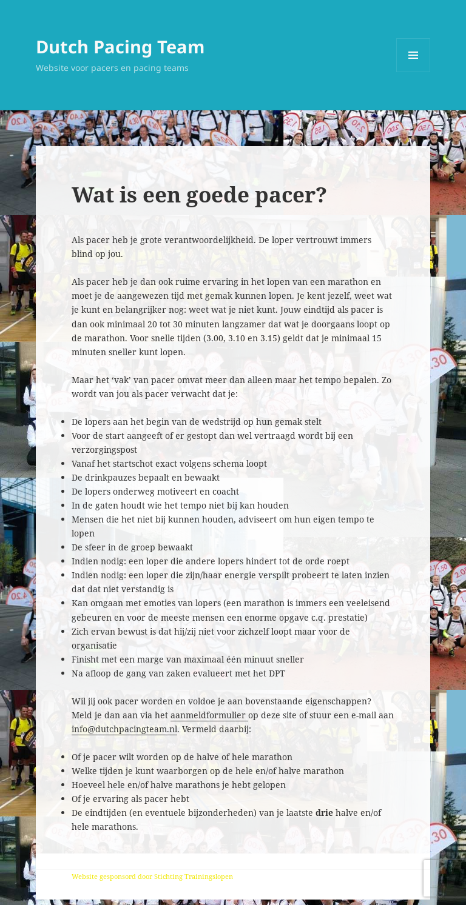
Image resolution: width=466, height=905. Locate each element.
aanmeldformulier (209, 715)
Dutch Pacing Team (120, 46)
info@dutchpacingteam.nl (124, 729)
